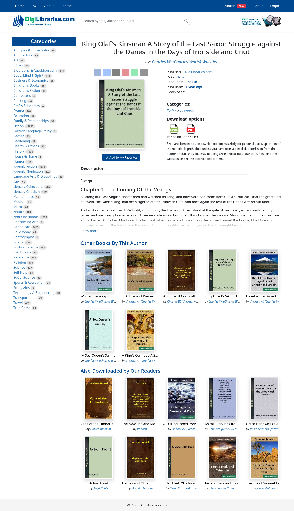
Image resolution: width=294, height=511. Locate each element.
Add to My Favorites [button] (121, 157)
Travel (18, 302)
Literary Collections (28, 186)
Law (16, 181)
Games (18, 136)
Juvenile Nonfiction (28, 171)
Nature (18, 212)
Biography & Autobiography (35, 70)
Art (15, 60)
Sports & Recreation (28, 282)
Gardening (21, 141)
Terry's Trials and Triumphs (226, 483)
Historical (187, 110)
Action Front (98, 483)
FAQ (34, 6)
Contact (66, 6)
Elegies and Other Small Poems (146, 483)
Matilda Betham (142, 488)
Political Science (25, 247)
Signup (258, 6)
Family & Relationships (31, 120)
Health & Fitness (26, 146)
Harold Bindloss (100, 429)
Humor (18, 161)
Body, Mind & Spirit (28, 75)
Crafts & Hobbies (26, 105)
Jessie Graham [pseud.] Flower (270, 429)
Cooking (19, 100)
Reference (21, 257)
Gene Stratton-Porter (183, 488)
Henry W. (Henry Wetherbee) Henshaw (234, 429)
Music (18, 207)
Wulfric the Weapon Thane (101, 296)
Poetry (18, 242)
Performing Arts (25, 222)
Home (20, 6)
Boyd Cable (100, 488)
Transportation (25, 297)
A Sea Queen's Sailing (98, 355)
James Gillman (266, 488)
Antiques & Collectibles (31, 50)
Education (21, 115)
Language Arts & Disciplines (35, 176)
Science (19, 267)
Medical (19, 201)
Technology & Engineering (33, 292)
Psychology (22, 252)
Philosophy (22, 232)
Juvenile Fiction (25, 166)
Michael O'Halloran (181, 483)
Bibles (18, 65)
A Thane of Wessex (140, 296)
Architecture (23, 55)
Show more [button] (89, 231)
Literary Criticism (26, 191)
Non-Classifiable (26, 217)
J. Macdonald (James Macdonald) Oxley (235, 488)
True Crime (22, 307)
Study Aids (21, 287)
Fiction (18, 126)
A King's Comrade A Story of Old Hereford (154, 355)
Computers (22, 95)
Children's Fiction (26, 90)
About (49, 6)
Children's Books (26, 85)
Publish (235, 6)
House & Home (25, 156)
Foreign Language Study (32, 131)
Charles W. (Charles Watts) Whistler (185, 62)
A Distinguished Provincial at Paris (190, 424)
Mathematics (23, 196)
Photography (23, 237)
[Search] (131, 21)
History (19, 151)
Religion (19, 262)
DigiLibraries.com (198, 72)
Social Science (24, 277)
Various (142, 429)
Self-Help (20, 272)
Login (274, 6)
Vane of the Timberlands (100, 424)
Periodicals (21, 227)
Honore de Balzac (183, 429)
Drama (18, 110)
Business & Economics (30, 80)
